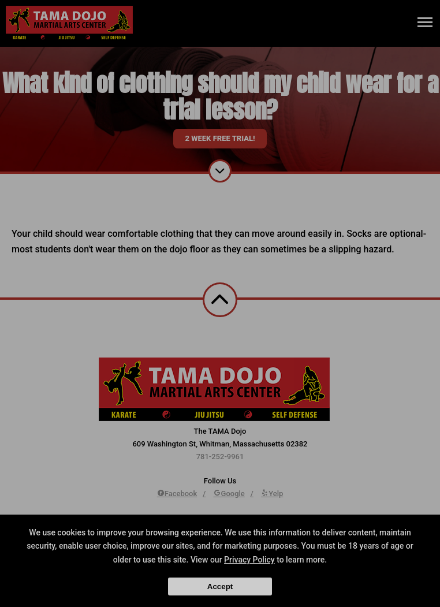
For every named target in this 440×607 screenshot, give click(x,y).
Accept (220, 586)
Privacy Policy (249, 559)
